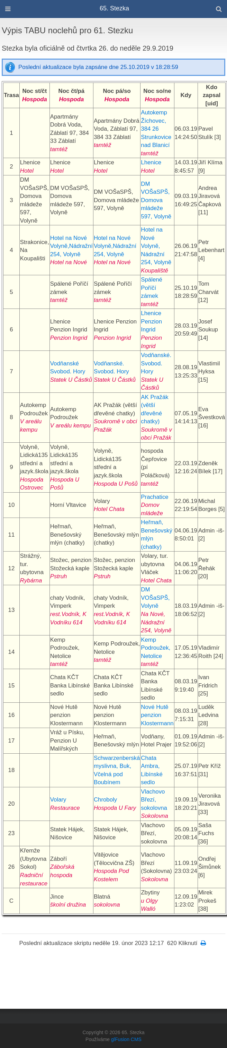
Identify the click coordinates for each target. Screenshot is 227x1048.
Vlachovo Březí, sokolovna (154, 799)
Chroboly (105, 799)
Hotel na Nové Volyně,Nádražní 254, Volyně (71, 246)
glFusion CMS (126, 1039)
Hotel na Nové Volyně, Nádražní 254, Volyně (156, 246)
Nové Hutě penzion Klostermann (157, 715)
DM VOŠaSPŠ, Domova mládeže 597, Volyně (156, 200)
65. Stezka (114, 8)
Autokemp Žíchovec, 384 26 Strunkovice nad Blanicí (156, 128)
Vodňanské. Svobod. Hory (156, 363)
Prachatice (154, 497)
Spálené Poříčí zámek (151, 287)
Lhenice (151, 162)
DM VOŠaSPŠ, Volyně (155, 597)
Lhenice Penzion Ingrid (151, 321)
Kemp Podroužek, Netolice (155, 647)
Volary (58, 799)
